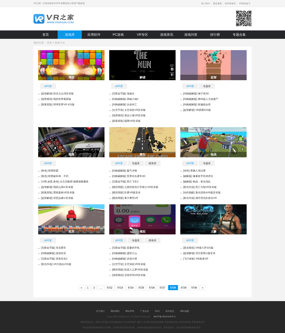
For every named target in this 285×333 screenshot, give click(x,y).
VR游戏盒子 (245, 3)
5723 (120, 287)
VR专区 (142, 34)
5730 (194, 287)
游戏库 (70, 34)
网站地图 (184, 311)
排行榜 (215, 34)
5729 (183, 287)
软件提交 (170, 311)
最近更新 (217, 3)
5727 (162, 287)
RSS (157, 311)
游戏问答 (190, 34)
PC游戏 (118, 34)
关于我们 (100, 311)
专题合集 (239, 34)
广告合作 (144, 311)
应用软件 (94, 34)
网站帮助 (115, 311)
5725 (141, 287)
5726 (152, 287)
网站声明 (129, 311)
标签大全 (60, 42)
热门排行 (205, 3)
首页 (45, 34)
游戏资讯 (166, 34)
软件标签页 (230, 3)
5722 (109, 287)
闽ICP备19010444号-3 (164, 316)
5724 (131, 287)
